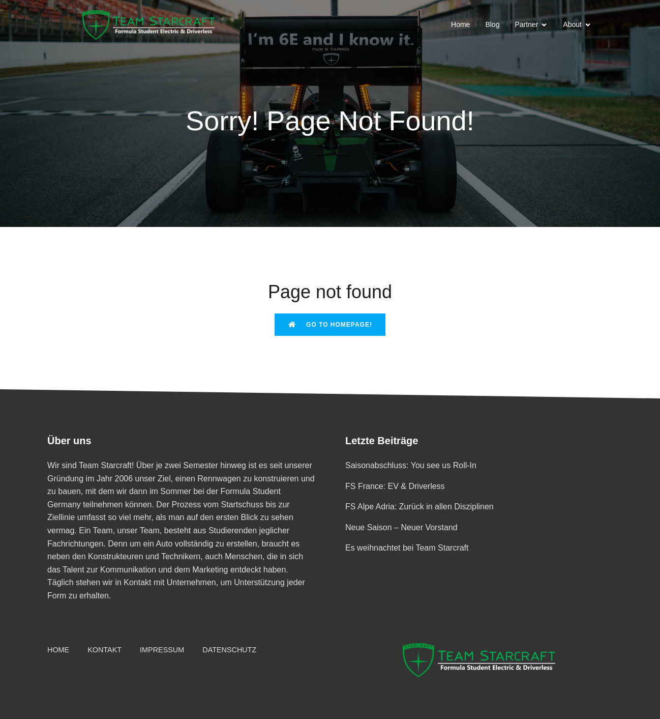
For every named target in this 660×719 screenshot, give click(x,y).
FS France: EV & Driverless (395, 486)
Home (460, 24)
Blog (492, 24)
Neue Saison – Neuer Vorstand (401, 527)
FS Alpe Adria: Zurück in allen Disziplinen (419, 506)
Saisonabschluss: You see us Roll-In (410, 465)
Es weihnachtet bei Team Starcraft (407, 547)
